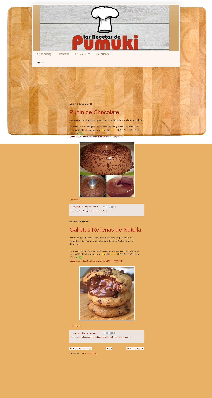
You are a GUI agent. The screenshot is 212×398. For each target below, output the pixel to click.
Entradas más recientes (80, 348)
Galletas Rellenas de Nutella (105, 229)
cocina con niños (93, 337)
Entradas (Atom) (89, 353)
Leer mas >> (75, 199)
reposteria (103, 211)
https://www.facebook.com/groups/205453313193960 (95, 136)
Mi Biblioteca (82, 53)
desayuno (105, 337)
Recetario (64, 53)
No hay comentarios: (90, 207)
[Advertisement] (106, 80)
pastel (89, 211)
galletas (113, 337)
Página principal (44, 53)
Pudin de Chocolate (94, 112)
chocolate (82, 211)
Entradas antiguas (135, 348)
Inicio (109, 348)
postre (95, 211)
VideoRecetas (103, 53)
